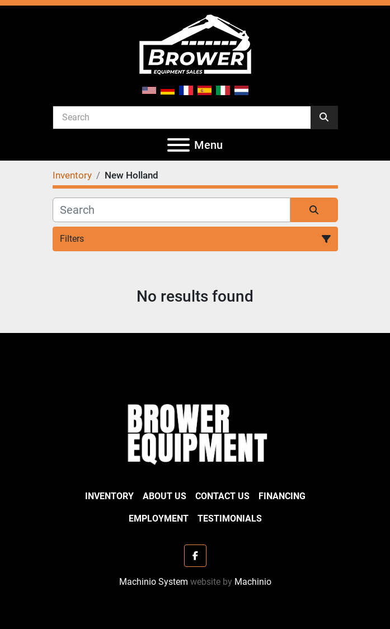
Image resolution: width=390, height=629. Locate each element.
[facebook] (195, 555)
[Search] (182, 117)
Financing (282, 496)
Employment (159, 518)
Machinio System (153, 581)
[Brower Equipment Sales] (194, 431)
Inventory (109, 496)
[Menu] (178, 145)
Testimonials (230, 518)
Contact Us (222, 496)
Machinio (252, 581)
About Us (164, 496)
